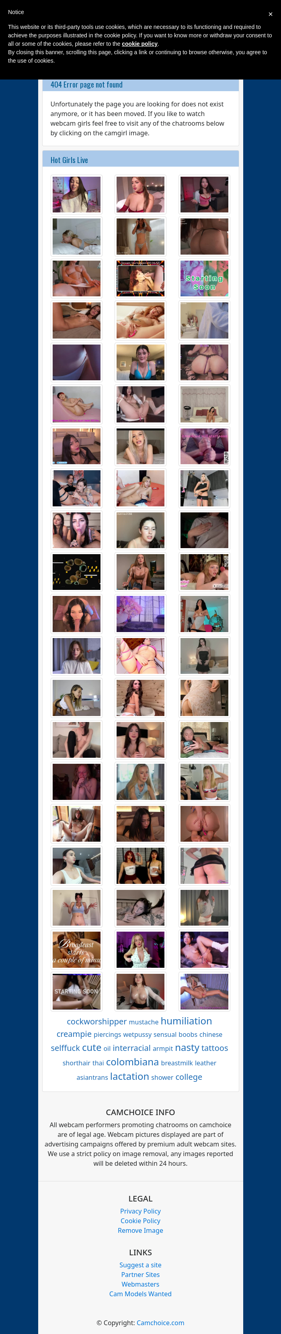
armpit (163, 1048)
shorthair (76, 1063)
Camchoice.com (161, 1322)
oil (107, 1048)
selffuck (65, 1047)
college (188, 1076)
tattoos (214, 1047)
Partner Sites (140, 1274)
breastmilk (177, 1063)
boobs (187, 1034)
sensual (165, 1034)
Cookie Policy (140, 1220)
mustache (144, 1022)
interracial (132, 1047)
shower (162, 1077)
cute (92, 1047)
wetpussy (137, 1034)
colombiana (132, 1061)
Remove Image (140, 1230)
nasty (187, 1047)
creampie (74, 1033)
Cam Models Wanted (140, 1293)
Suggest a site (140, 1265)
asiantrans (92, 1077)
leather (205, 1063)
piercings (107, 1034)
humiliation (186, 1020)
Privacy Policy (140, 1211)
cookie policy (140, 44)
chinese (210, 1034)
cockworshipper (97, 1021)
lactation (130, 1076)
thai (98, 1063)
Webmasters (140, 1284)
